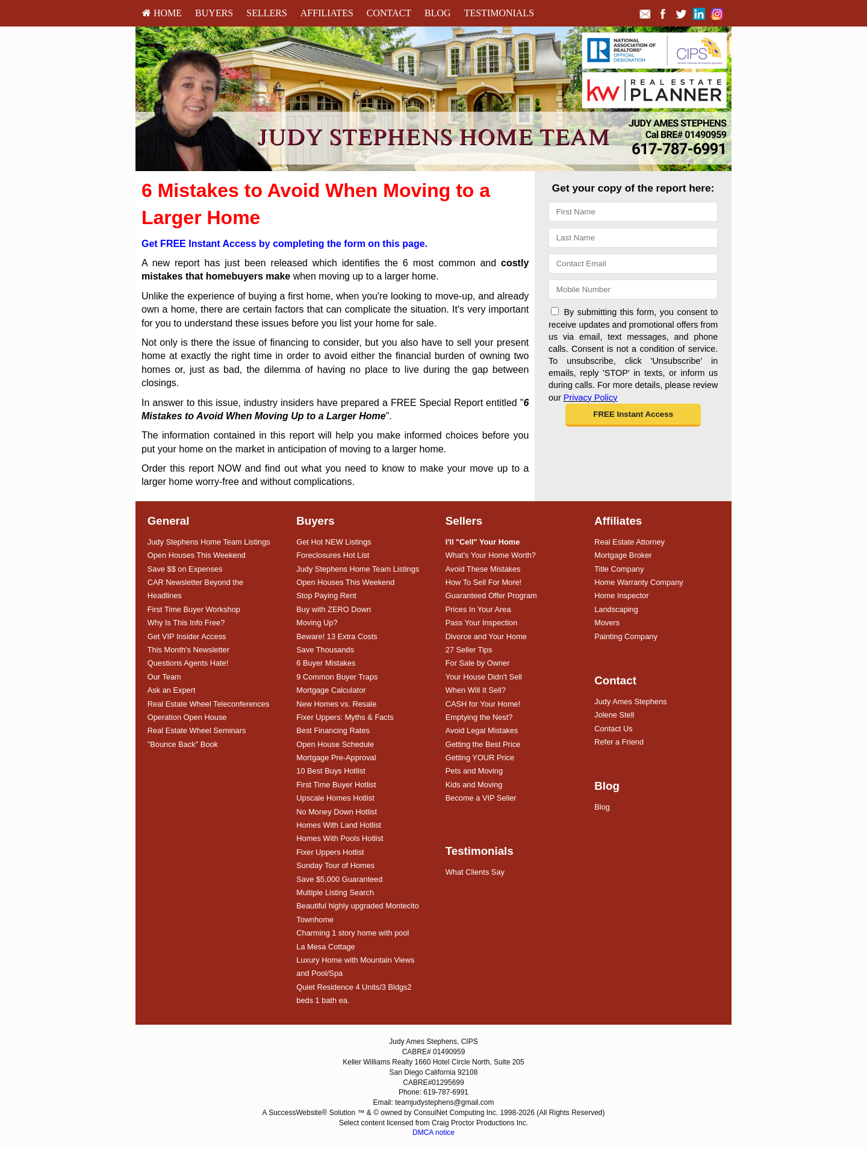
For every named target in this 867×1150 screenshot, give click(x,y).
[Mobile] (633, 289)
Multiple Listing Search (335, 892)
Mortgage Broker (622, 555)
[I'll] (483, 541)
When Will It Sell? (476, 690)
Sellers (266, 13)
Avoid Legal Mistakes (482, 730)
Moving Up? (316, 622)
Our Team (164, 676)
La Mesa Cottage (325, 946)
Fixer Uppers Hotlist (330, 852)
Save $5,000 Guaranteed (339, 879)
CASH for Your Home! (483, 703)
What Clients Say (475, 872)
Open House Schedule (335, 744)
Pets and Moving (474, 770)
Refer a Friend (619, 741)
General (169, 520)
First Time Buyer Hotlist (336, 784)
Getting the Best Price (483, 744)
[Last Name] (633, 238)
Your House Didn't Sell (484, 676)
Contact (389, 13)
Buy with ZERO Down (333, 609)
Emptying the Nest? (479, 717)
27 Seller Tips (469, 649)
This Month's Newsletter (188, 649)
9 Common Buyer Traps (337, 676)
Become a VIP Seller (481, 797)
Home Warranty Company (638, 582)
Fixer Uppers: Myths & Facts (344, 717)
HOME (162, 13)
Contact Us (613, 728)
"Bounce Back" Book (183, 744)
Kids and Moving (474, 784)
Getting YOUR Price (480, 757)
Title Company (619, 568)
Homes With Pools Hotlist (339, 838)
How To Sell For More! (483, 582)
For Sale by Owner (478, 662)
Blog (437, 13)
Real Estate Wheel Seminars (197, 730)
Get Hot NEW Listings (333, 541)
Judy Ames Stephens (630, 701)
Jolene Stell (614, 714)
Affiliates (326, 13)
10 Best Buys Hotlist (330, 770)
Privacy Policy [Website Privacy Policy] (591, 397)
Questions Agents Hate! (188, 662)
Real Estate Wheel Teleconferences (209, 703)
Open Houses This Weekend (197, 555)
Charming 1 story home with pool (352, 932)
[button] (633, 415)
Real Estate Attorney (629, 541)
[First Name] (633, 212)
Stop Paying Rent (326, 595)
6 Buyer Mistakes (325, 662)
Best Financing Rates (333, 730)
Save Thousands (325, 649)
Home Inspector (621, 595)
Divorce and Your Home (486, 636)
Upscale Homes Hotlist (335, 797)
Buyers (214, 13)
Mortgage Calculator (330, 690)
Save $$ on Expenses (185, 568)
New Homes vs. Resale (336, 703)
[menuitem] (161, 13)
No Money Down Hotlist (336, 811)
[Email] (633, 263)
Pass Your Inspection (482, 622)
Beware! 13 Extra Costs (336, 636)
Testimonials (499, 13)
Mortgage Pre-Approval (336, 757)
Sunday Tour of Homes (335, 865)
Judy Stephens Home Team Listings (209, 541)
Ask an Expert (172, 690)
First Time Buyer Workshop (194, 609)
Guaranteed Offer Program (491, 595)
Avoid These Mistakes (483, 568)
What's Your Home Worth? (491, 555)
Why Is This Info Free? (186, 622)
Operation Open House (187, 717)
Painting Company (625, 636)
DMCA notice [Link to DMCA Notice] (433, 1132)
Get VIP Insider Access (187, 636)
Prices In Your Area (478, 609)
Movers (607, 622)
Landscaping (616, 609)
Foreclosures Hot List (332, 555)
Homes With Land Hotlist (338, 825)
